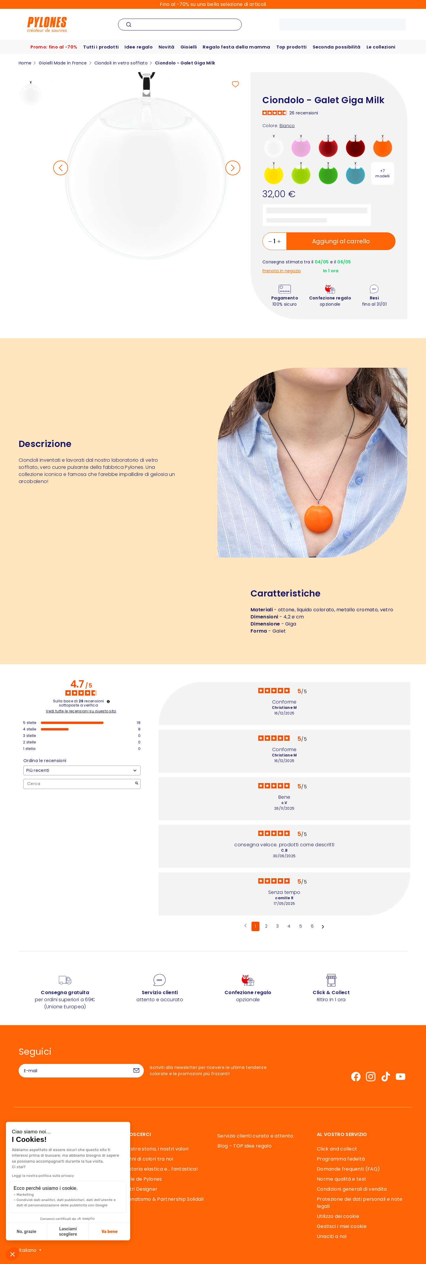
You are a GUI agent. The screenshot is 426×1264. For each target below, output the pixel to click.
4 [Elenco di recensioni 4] (289, 926)
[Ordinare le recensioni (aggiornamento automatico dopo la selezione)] (82, 770)
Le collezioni (382, 47)
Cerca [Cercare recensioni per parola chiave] (79, 784)
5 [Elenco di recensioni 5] (300, 926)
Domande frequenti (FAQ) (348, 1169)
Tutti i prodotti (100, 47)
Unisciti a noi (331, 1236)
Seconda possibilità (337, 47)
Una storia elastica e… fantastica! (158, 1169)
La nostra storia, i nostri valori (153, 1148)
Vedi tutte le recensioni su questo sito (81, 711)
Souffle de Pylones (140, 1179)
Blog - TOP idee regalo (244, 1146)
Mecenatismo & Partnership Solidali (161, 1199)
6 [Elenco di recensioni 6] (312, 926)
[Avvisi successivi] (323, 926)
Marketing (25, 1194)
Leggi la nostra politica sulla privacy (43, 1176)
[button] (12, 1254)
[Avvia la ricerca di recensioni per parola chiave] (136, 783)
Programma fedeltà (341, 1159)
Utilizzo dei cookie (338, 1216)
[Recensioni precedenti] (245, 926)
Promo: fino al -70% (52, 47)
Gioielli (188, 47)
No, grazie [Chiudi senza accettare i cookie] (26, 1231)
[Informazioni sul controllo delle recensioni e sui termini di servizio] (108, 701)
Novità (166, 47)
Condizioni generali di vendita (352, 1189)
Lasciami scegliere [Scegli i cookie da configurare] (68, 1231)
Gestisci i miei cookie (342, 1226)
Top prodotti (290, 47)
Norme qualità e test (341, 1179)
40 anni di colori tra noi (145, 1159)
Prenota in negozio (281, 271)
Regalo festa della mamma (236, 47)
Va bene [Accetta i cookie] (109, 1231)
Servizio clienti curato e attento (255, 1135)
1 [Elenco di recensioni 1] (255, 926)
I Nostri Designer (137, 1189)
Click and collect (337, 1148)
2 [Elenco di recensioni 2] (266, 926)
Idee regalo (138, 47)
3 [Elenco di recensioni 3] (277, 926)
